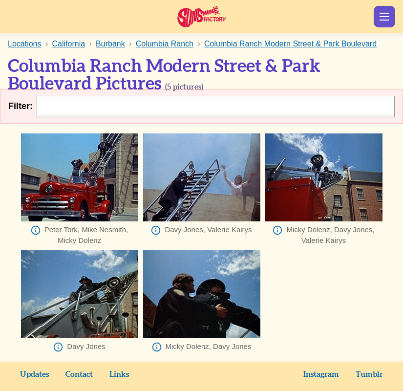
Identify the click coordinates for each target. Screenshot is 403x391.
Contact (79, 374)
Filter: (20, 106)
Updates (34, 374)
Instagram (321, 374)
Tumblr (369, 374)
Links (119, 374)
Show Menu (384, 16)
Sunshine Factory (201, 16)
